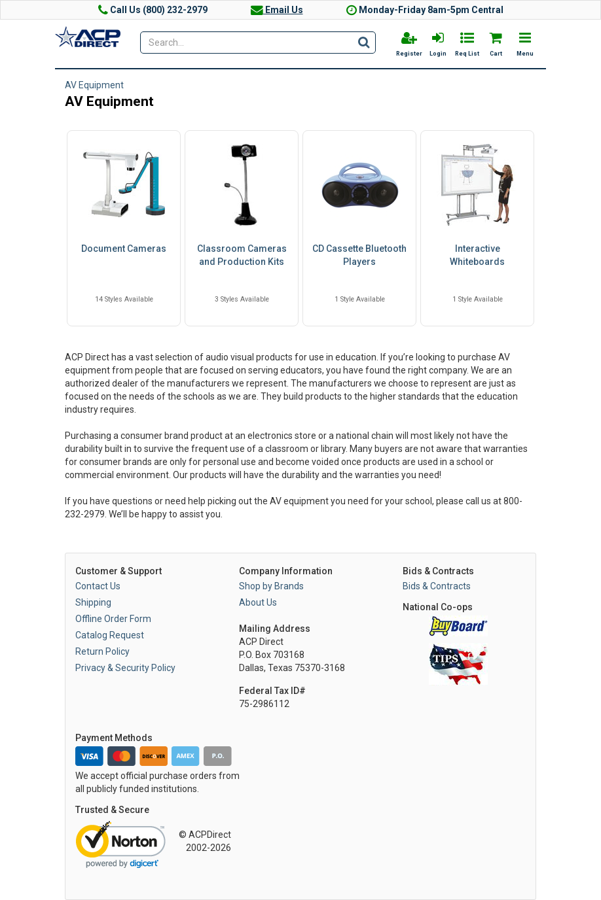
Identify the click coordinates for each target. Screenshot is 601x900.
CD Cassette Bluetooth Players (359, 255)
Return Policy (102, 651)
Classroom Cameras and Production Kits (242, 255)
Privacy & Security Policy (125, 668)
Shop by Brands (271, 586)
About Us (258, 602)
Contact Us (97, 586)
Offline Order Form (113, 619)
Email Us (277, 10)
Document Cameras (123, 248)
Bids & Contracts (437, 586)
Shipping (93, 602)
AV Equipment (94, 85)
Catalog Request (109, 635)
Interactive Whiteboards (477, 255)
